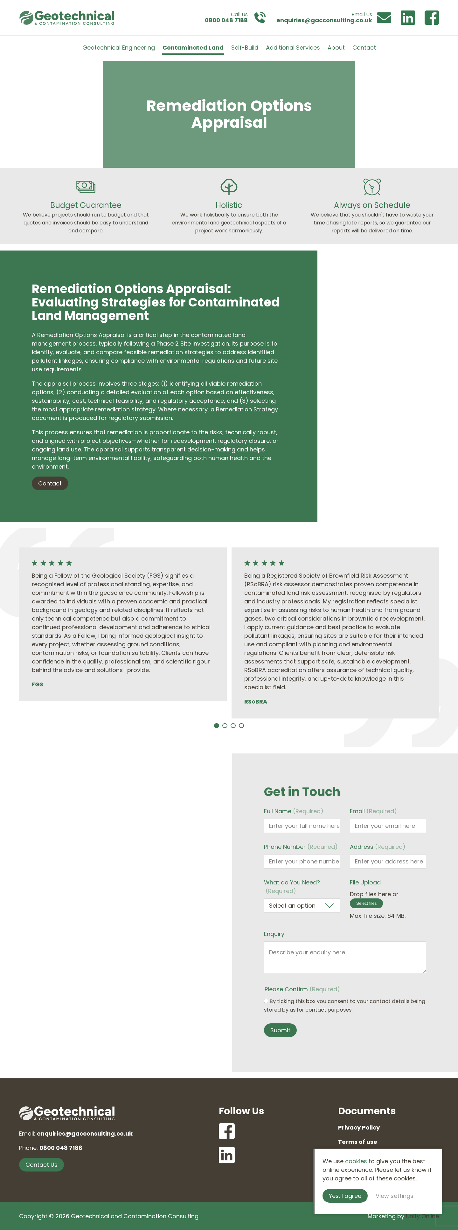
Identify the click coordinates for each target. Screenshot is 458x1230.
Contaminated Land (193, 48)
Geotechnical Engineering (118, 48)
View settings (394, 1196)
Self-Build (244, 48)
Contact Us (41, 1165)
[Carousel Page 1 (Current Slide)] (216, 725)
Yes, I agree (345, 1196)
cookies (356, 1161)
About (336, 48)
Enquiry (274, 934)
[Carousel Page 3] (233, 725)
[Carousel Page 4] (241, 725)
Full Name (293, 811)
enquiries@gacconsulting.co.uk (85, 1133)
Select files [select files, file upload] (366, 903)
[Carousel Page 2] (224, 725)
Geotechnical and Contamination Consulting (66, 17)
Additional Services (293, 48)
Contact (364, 48)
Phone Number (301, 847)
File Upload (365, 882)
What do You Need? (292, 886)
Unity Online (422, 1216)
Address (378, 847)
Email (373, 811)
